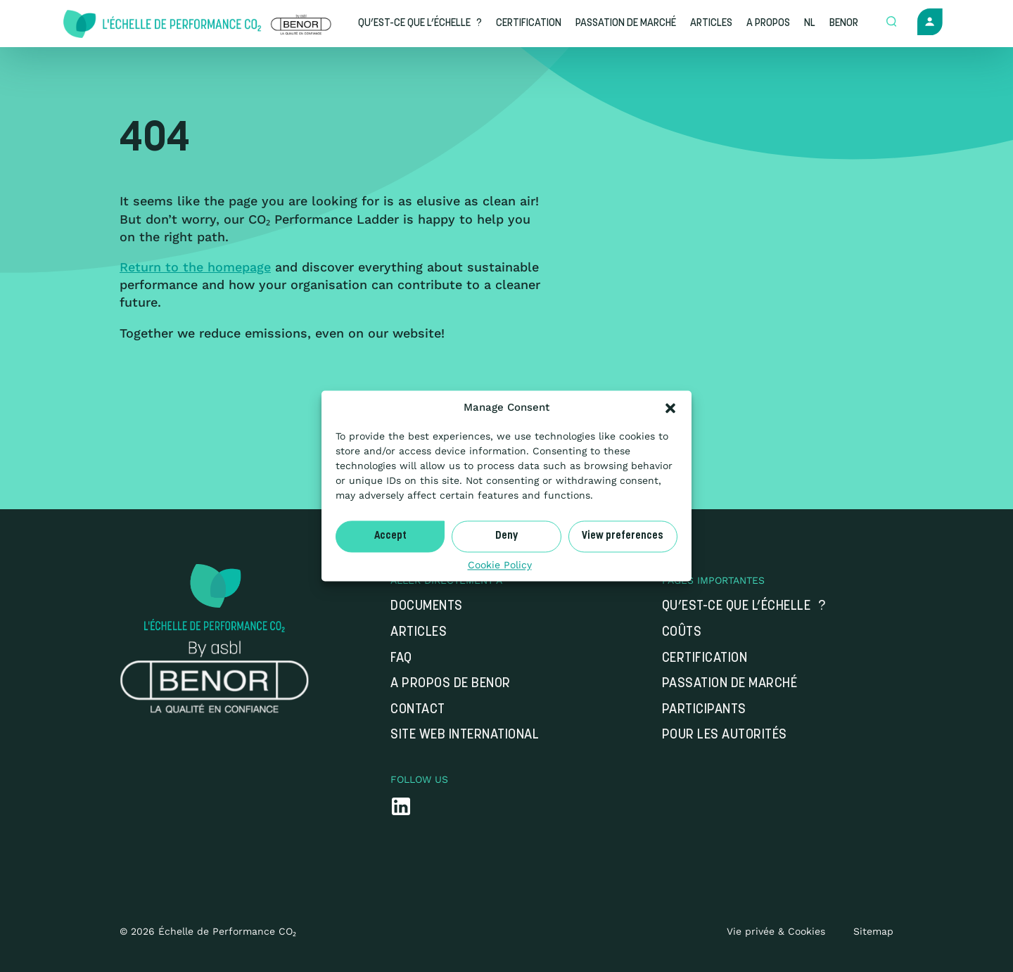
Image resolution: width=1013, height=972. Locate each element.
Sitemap (873, 931)
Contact (417, 710)
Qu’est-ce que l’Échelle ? (744, 606)
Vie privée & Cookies (776, 931)
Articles (418, 632)
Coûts (682, 632)
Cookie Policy (500, 564)
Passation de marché (730, 684)
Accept (390, 536)
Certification (705, 658)
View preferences (622, 536)
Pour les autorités (724, 735)
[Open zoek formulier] (891, 22)
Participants (704, 710)
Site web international (464, 735)
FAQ (401, 658)
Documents (426, 606)
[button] (670, 408)
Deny (506, 536)
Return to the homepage (195, 267)
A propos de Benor (450, 684)
